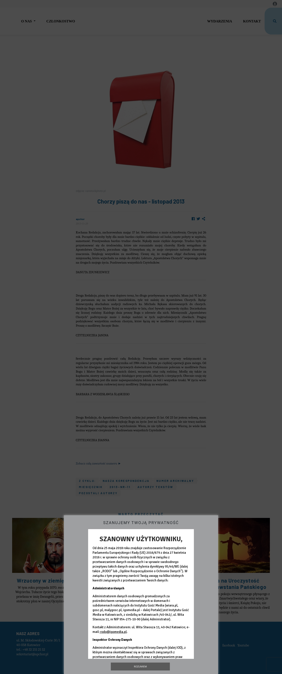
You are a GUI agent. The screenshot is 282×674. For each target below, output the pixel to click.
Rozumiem (140, 666)
